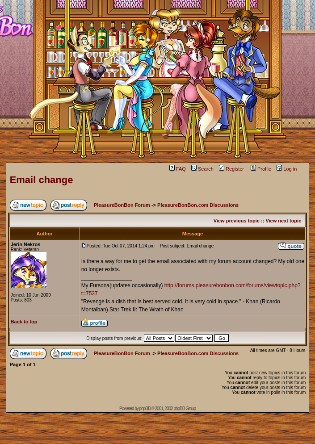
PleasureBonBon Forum (122, 205)
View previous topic (237, 220)
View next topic (283, 220)
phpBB (145, 408)
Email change (41, 179)
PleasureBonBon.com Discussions (198, 205)
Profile (261, 169)
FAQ (177, 169)
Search (202, 169)
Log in (287, 169)
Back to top (24, 321)
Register (231, 169)
